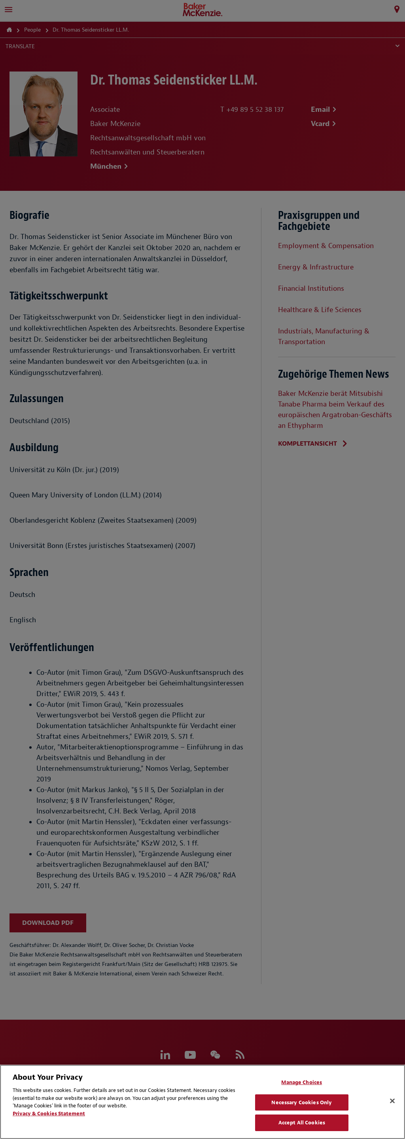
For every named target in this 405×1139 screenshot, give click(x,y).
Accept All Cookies (301, 1122)
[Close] (392, 1101)
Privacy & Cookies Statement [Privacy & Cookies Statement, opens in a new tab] (49, 1113)
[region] (202, 1102)
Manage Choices (301, 1082)
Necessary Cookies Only (301, 1102)
